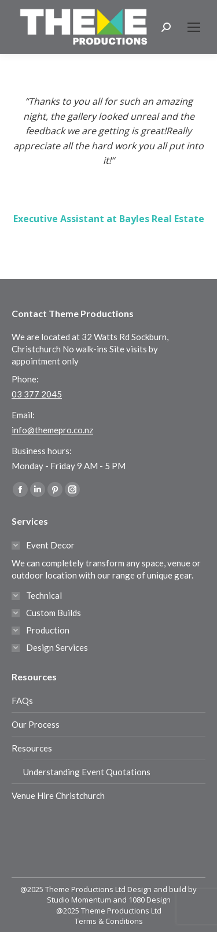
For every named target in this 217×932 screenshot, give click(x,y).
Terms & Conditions (109, 921)
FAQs (22, 700)
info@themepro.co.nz (52, 430)
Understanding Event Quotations (86, 772)
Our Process (36, 724)
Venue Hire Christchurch (58, 795)
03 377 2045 (37, 394)
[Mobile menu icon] (193, 27)
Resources (32, 748)
